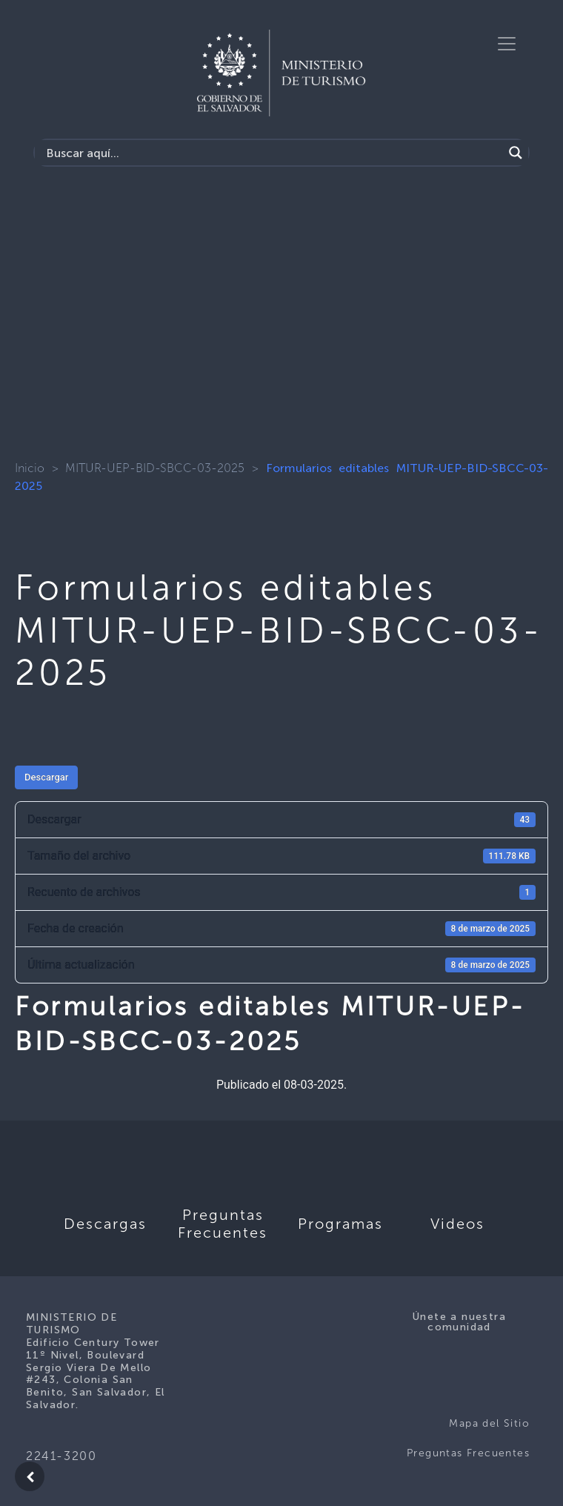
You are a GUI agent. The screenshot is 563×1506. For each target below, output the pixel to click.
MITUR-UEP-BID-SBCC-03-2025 (154, 468)
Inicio (29, 468)
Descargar (46, 777)
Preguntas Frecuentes (468, 1453)
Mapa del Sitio (489, 1423)
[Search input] (272, 152)
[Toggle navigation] (507, 44)
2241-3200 (61, 1456)
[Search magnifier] (515, 152)
